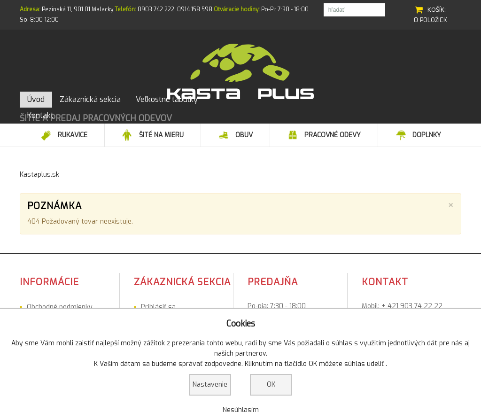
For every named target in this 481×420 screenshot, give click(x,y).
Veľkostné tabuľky (54, 305)
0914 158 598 (194, 9)
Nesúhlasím (241, 409)
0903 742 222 (156, 9)
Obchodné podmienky (60, 293)
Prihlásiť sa (158, 293)
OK (271, 384)
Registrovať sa (163, 305)
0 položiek (430, 20)
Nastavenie (210, 384)
